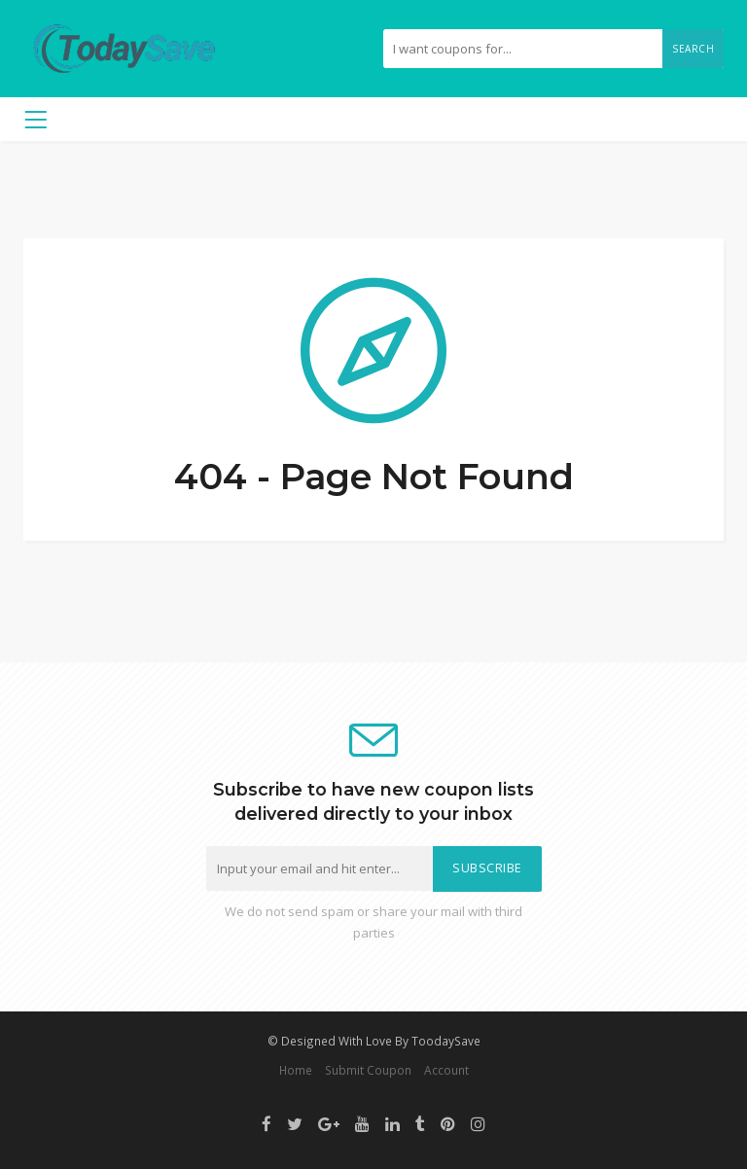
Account (446, 1070)
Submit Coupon (368, 1070)
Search (693, 48)
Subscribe (487, 868)
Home (295, 1070)
